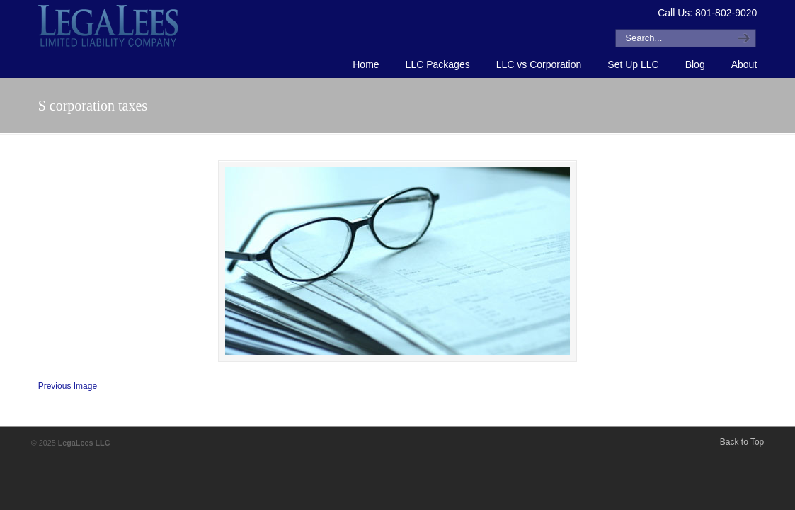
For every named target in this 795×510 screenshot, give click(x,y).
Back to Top (742, 442)
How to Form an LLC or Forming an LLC (109, 25)
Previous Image (67, 386)
